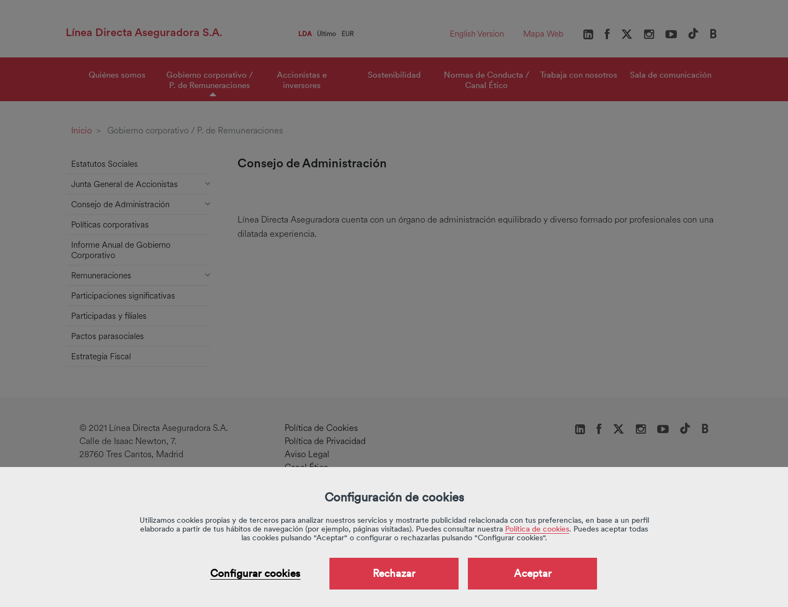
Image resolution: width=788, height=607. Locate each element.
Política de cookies (537, 528)
